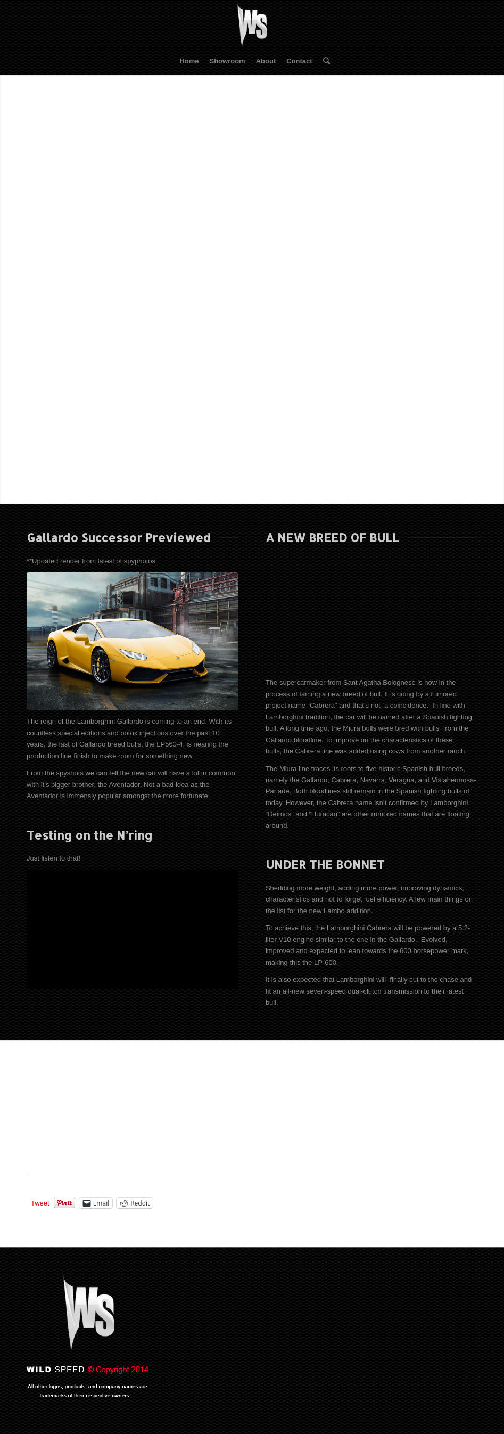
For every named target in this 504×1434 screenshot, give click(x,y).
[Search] (324, 61)
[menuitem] (189, 61)
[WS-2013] (252, 24)
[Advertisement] (236, 1109)
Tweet (40, 1203)
